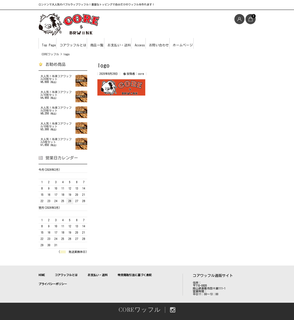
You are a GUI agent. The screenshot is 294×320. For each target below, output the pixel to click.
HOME (42, 275)
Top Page (51, 43)
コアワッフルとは (81, 43)
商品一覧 (112, 43)
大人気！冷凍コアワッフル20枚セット (56, 78)
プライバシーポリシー (53, 284)
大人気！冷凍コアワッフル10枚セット (56, 125)
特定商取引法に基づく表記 (135, 275)
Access (166, 43)
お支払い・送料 (140, 43)
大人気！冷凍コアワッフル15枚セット (56, 93)
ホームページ (222, 43)
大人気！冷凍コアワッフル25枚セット (56, 109)
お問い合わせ (192, 43)
